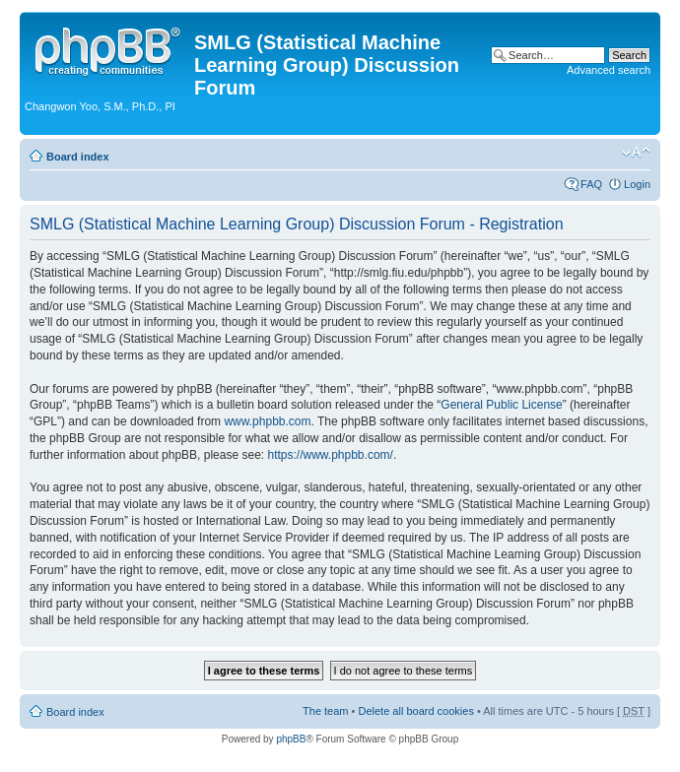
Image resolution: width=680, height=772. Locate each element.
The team (325, 711)
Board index (77, 156)
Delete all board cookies (415, 711)
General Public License (501, 405)
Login (637, 184)
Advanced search (608, 70)
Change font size (636, 152)
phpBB (291, 739)
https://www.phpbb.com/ (329, 455)
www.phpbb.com (267, 421)
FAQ (591, 184)
